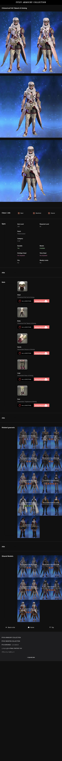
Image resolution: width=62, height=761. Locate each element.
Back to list (10, 627)
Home (31, 627)
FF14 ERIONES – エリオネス (10, 644)
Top (51, 627)
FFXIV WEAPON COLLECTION (11, 641)
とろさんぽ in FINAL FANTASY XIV (12, 648)
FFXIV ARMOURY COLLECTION (31, 2)
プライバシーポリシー (8, 652)
